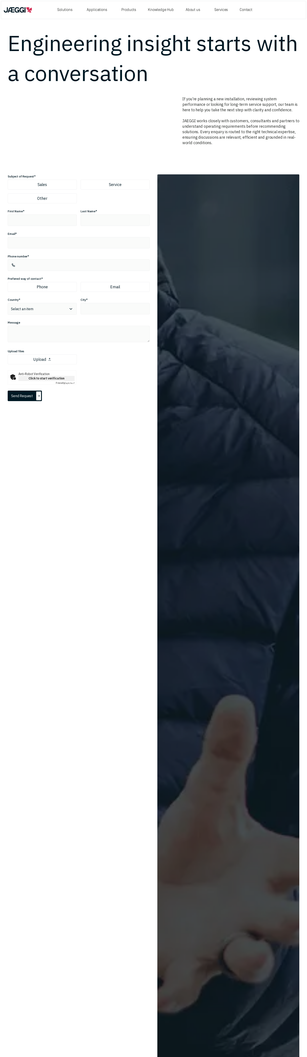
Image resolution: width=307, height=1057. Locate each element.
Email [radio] (115, 286)
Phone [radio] (42, 286)
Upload (42, 359)
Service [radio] (115, 184)
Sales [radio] (42, 184)
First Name (15, 211)
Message (14, 322)
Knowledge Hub (161, 10)
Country (13, 300)
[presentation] (79, 359)
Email (11, 234)
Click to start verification (47, 378)
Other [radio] (42, 198)
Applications (97, 10)
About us (193, 10)
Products (128, 10)
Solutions (64, 10)
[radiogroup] (79, 191)
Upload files (16, 351)
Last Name (88, 211)
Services (221, 10)
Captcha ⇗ (65, 383)
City (83, 300)
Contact (246, 10)
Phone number (17, 256)
